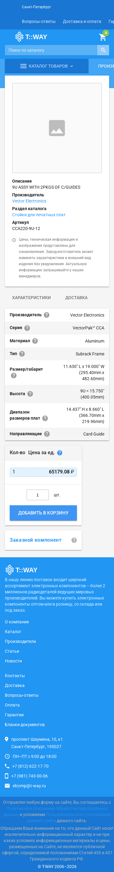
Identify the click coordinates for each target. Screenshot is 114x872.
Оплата (12, 705)
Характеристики (31, 297)
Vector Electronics (29, 201)
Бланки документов (25, 724)
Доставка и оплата (82, 21)
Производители (20, 641)
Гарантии (14, 714)
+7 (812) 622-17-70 (30, 766)
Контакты (15, 675)
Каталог (13, 631)
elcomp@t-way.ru (29, 785)
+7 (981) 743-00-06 (29, 776)
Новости (13, 661)
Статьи (12, 651)
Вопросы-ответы (39, 21)
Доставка (76, 297)
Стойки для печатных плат (39, 214)
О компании (17, 621)
